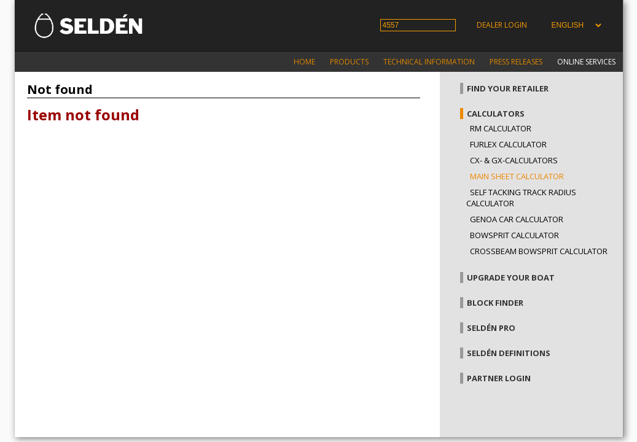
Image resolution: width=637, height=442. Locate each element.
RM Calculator (500, 128)
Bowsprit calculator (514, 235)
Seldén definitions (508, 353)
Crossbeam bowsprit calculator (539, 251)
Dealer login (502, 25)
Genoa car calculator (516, 219)
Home (304, 61)
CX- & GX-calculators (514, 160)
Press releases (516, 61)
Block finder (495, 302)
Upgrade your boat (511, 277)
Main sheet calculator (517, 176)
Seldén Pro (491, 327)
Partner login (499, 378)
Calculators (496, 113)
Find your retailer (508, 88)
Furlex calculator (508, 144)
